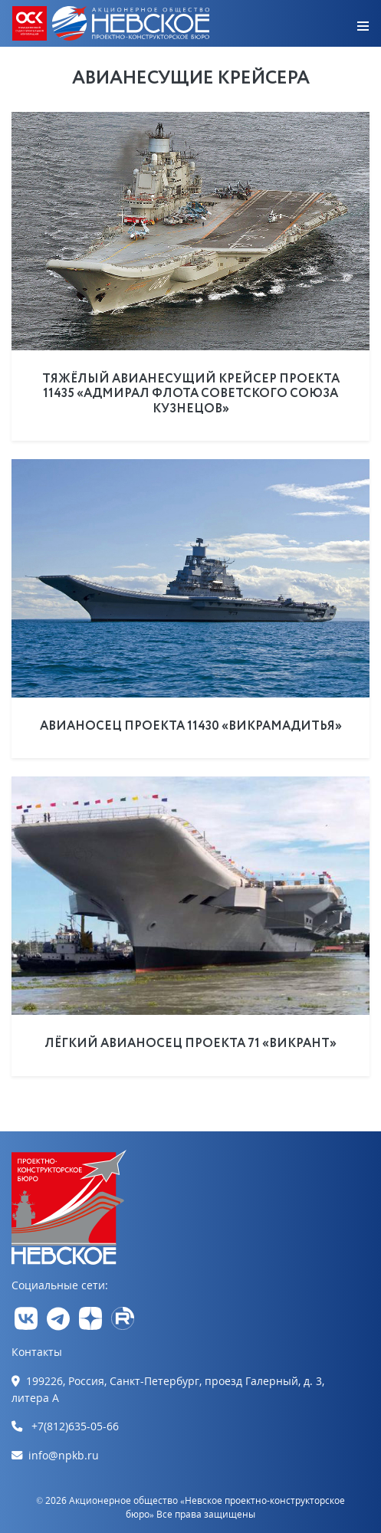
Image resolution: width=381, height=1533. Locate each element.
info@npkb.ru (63, 1455)
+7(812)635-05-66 (75, 1426)
